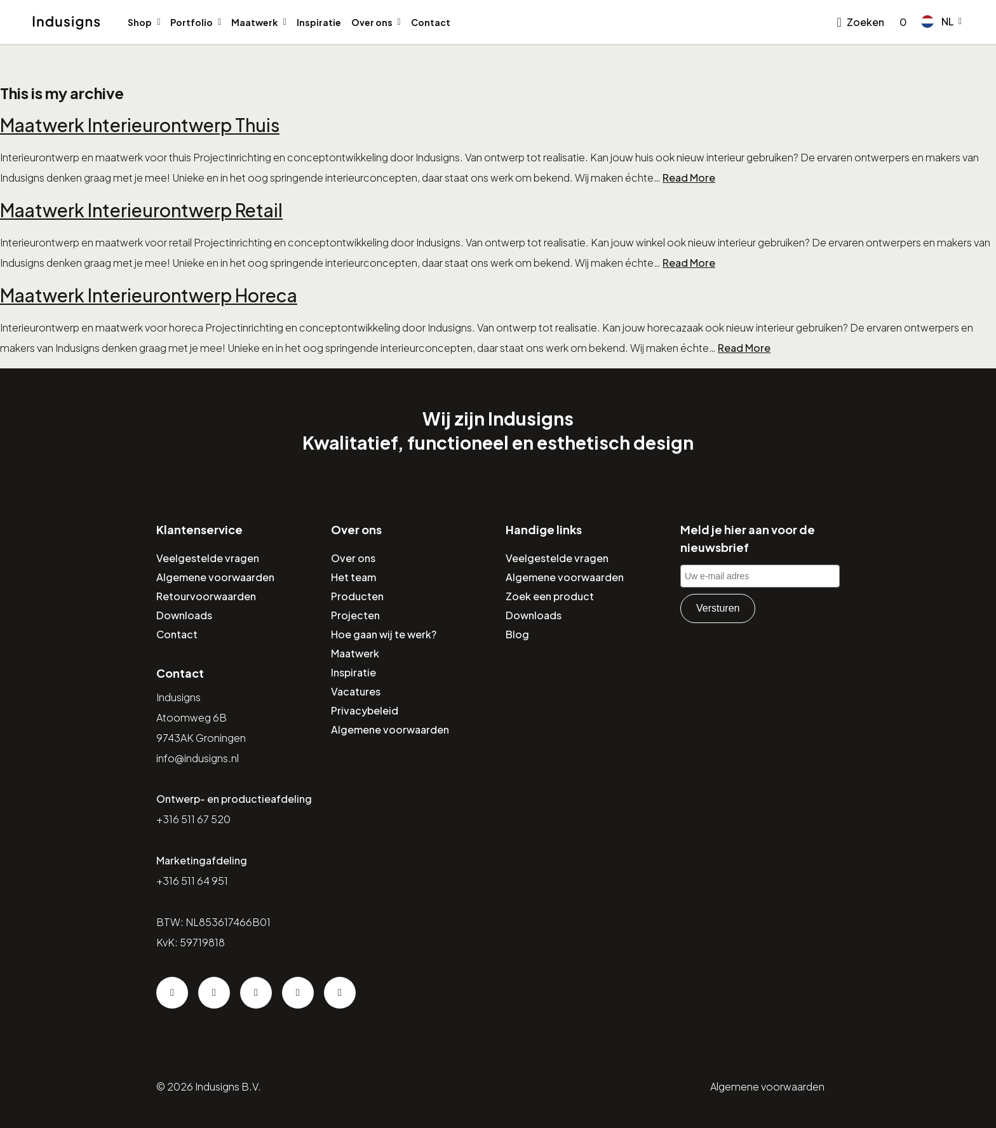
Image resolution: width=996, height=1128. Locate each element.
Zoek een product (550, 596)
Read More (689, 177)
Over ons (372, 22)
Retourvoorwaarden (206, 596)
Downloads (184, 615)
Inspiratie (319, 22)
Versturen (717, 608)
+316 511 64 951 (192, 880)
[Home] (66, 23)
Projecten (355, 615)
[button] (941, 21)
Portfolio (191, 22)
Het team (353, 577)
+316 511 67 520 (193, 819)
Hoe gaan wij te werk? (383, 634)
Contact (430, 22)
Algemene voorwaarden (215, 577)
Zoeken (865, 22)
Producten (357, 596)
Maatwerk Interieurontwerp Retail (141, 210)
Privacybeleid (364, 710)
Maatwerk (254, 22)
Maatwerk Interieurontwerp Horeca (148, 295)
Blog (517, 634)
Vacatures (355, 691)
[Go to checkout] (900, 22)
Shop (140, 22)
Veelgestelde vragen (207, 558)
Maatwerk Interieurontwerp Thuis (139, 125)
